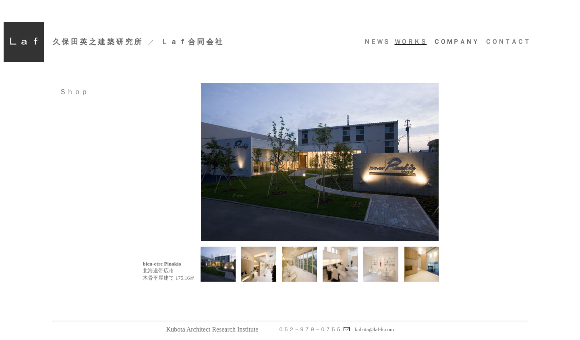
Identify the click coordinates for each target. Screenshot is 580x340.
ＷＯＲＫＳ (410, 41)
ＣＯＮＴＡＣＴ (507, 41)
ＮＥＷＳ (376, 41)
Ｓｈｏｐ (73, 92)
